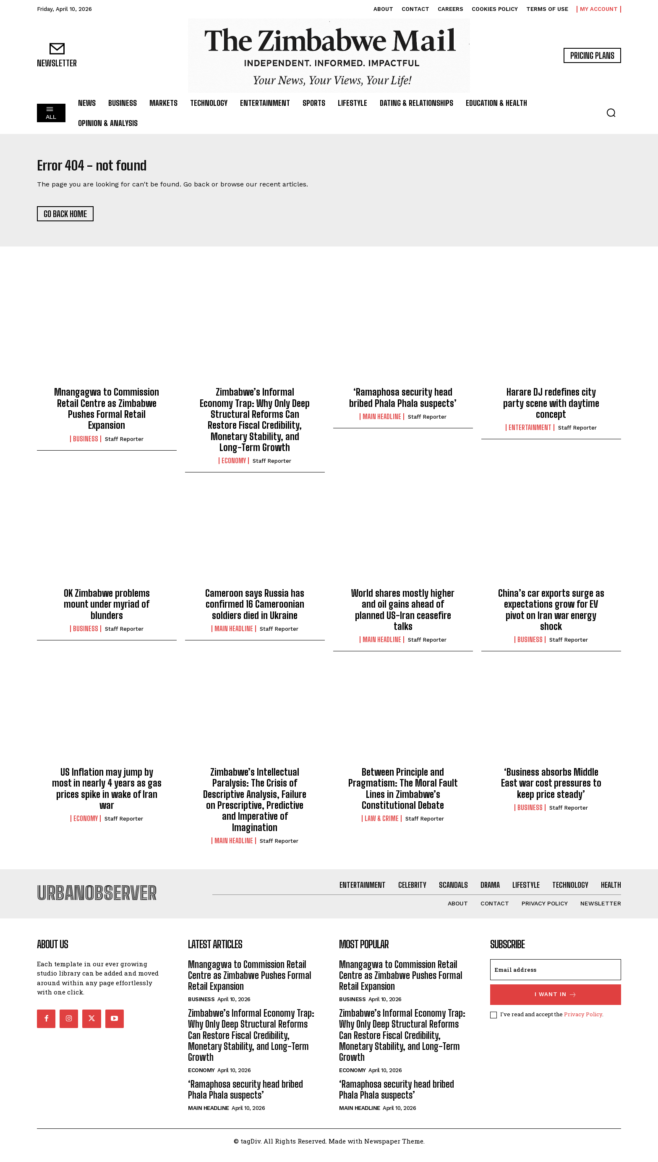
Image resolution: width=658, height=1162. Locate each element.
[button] (611, 112)
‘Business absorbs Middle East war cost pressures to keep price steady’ (551, 787)
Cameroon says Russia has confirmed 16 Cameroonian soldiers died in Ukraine (254, 608)
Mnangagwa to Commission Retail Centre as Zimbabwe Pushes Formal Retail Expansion (106, 413)
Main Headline (382, 420)
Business (85, 443)
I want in (556, 1003)
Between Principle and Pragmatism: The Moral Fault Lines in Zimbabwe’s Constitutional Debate (403, 793)
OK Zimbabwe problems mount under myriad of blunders (107, 608)
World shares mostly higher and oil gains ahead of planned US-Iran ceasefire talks (402, 614)
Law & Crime (382, 823)
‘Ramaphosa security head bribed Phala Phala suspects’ (403, 402)
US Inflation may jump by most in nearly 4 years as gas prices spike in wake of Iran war (107, 793)
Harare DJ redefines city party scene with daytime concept (551, 408)
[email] (555, 978)
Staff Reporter (124, 443)
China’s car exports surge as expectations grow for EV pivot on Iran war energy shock (551, 614)
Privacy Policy (583, 1023)
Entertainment (530, 432)
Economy (234, 465)
